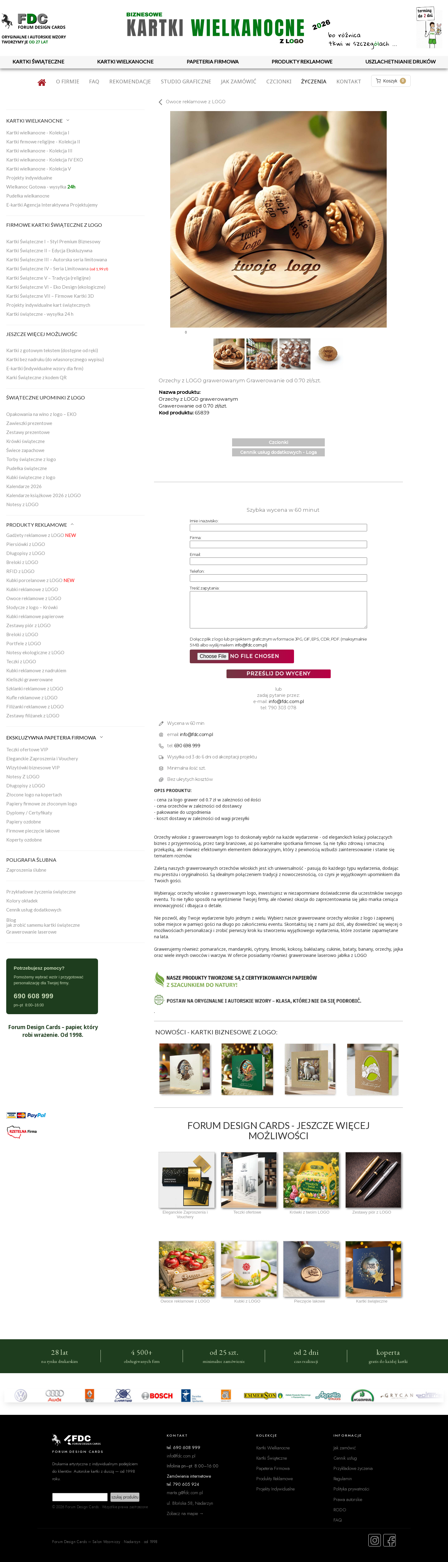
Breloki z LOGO (22, 562)
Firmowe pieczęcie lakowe (33, 830)
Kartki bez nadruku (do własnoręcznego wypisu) (55, 359)
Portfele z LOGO (23, 643)
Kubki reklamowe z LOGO (32, 589)
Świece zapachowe (25, 450)
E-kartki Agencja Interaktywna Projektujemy (52, 204)
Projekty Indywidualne (275, 1488)
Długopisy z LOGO (25, 553)
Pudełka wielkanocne (27, 195)
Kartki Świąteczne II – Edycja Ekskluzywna (49, 250)
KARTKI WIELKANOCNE (125, 61)
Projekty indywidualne (29, 177)
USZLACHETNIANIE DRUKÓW (400, 61)
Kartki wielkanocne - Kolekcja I (37, 132)
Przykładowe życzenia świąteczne (41, 891)
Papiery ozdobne (23, 821)
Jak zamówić (238, 81)
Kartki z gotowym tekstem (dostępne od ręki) (52, 350)
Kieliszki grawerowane (29, 679)
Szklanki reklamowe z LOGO (34, 688)
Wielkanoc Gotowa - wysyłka (40, 186)
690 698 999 (187, 745)
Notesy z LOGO (22, 504)
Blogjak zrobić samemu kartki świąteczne (43, 922)
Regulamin (343, 1478)
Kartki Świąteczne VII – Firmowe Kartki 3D (50, 296)
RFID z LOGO (20, 571)
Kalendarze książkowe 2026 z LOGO (43, 495)
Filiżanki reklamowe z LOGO (35, 706)
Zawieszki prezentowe (29, 423)
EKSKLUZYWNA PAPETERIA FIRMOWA (55, 737)
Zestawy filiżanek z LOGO (32, 715)
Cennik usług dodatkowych (33, 909)
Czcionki (279, 81)
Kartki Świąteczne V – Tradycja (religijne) (48, 278)
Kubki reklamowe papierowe (35, 616)
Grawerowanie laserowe (31, 932)
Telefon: (197, 571)
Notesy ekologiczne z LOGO (35, 652)
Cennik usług (345, 1458)
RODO (340, 1509)
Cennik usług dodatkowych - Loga (278, 452)
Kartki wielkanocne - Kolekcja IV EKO (44, 159)
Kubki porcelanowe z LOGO (40, 580)
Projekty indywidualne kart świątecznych (48, 305)
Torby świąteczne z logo (31, 459)
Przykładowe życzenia (353, 1468)
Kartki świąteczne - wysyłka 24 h (39, 314)
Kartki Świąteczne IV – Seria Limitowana (57, 268)
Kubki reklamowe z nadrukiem (36, 670)
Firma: (195, 537)
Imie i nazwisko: (204, 520)
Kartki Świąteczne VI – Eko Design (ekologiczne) (55, 287)
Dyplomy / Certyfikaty (29, 812)
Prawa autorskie (348, 1499)
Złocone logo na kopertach (34, 794)
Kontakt (348, 81)
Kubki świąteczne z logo (30, 477)
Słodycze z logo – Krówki (32, 607)
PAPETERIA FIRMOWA (213, 61)
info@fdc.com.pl (250, 644)
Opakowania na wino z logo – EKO (41, 414)
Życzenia (313, 81)
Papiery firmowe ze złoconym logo (41, 803)
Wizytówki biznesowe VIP (33, 767)
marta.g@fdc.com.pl (185, 1492)
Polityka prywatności (351, 1488)
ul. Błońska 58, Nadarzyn (190, 1503)
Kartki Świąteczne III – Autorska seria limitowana (56, 259)
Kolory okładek (22, 900)
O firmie (67, 81)
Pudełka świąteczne (26, 468)
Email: (195, 554)
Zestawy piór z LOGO (28, 625)
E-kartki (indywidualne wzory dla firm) (44, 368)
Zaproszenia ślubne (26, 870)
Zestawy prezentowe (28, 432)
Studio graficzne (186, 81)
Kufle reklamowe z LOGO (32, 697)
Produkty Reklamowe (274, 1478)
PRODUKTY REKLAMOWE (302, 61)
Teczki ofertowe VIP (27, 749)
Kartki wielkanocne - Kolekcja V (38, 168)
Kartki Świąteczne (271, 1458)
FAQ (94, 81)
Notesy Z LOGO (23, 776)
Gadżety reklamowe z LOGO (41, 535)
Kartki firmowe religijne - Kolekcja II (43, 141)
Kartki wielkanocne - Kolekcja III (39, 150)
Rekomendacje (130, 81)
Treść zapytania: (204, 587)
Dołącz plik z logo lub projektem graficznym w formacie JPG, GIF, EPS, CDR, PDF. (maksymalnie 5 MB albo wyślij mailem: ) (278, 641)
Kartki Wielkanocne (273, 1447)
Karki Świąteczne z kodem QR (36, 377)
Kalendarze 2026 (24, 486)
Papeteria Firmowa (273, 1468)
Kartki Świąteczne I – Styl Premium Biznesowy (53, 241)
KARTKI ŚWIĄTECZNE (38, 61)
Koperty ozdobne (24, 839)
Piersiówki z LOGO (25, 544)
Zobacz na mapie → (185, 1513)
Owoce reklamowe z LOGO (33, 598)
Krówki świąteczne (25, 441)
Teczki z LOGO (21, 661)
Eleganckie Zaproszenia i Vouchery (42, 758)
